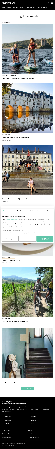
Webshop (30, 434)
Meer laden (27, 388)
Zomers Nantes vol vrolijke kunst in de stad (17, 199)
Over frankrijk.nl (6, 430)
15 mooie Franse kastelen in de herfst (15, 138)
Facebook (8, 420)
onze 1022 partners (12, 219)
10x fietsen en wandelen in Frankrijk (15, 321)
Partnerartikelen (6, 434)
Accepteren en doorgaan (45, 238)
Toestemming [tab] (7, 210)
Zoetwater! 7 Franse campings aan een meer (18, 78)
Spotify (33, 424)
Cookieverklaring (20, 443)
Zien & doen (5, 196)
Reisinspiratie (6, 8)
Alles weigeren (10, 238)
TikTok (7, 424)
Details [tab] (19, 210)
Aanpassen (27, 238)
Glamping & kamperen (9, 75)
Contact (30, 430)
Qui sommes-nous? (33, 437)
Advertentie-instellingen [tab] (34, 210)
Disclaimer (5, 443)
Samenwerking (6, 437)
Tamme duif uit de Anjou (11, 260)
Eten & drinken (42, 8)
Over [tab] (48, 210)
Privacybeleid (12, 443)
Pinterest (33, 416)
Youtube (33, 420)
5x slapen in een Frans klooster (13, 383)
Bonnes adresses (18, 8)
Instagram (8, 416)
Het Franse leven (31, 8)
